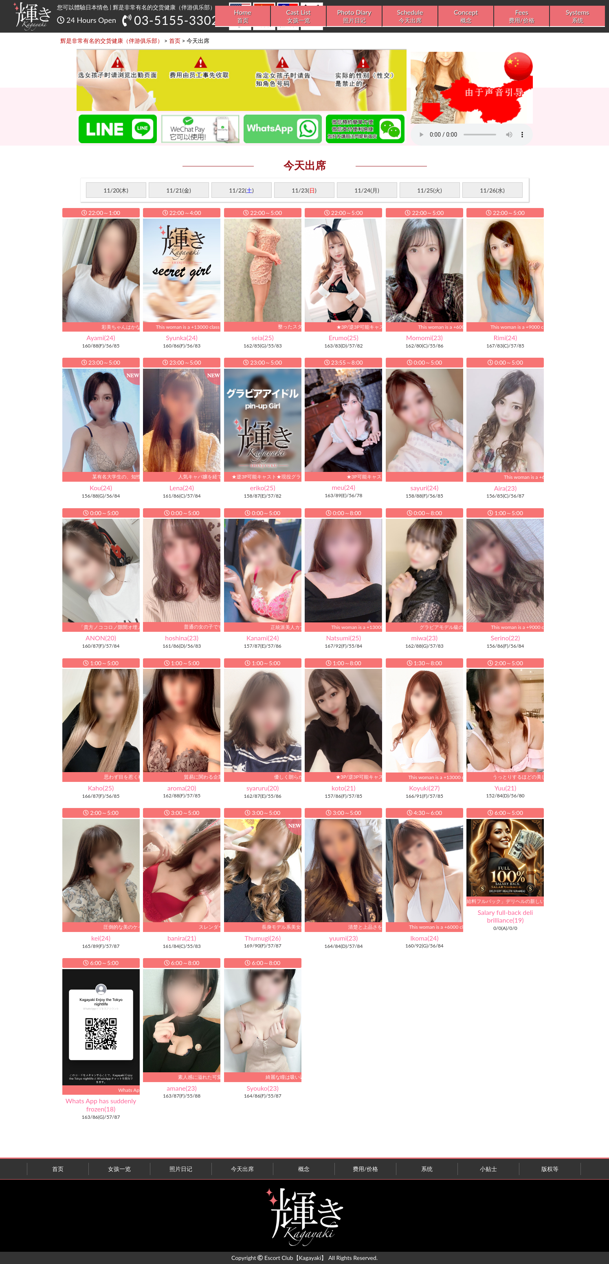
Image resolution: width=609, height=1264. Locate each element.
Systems (577, 16)
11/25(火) (429, 190)
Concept (465, 16)
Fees (521, 16)
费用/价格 (365, 1168)
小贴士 (488, 1168)
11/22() (241, 190)
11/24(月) (366, 190)
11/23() (304, 190)
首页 (58, 1168)
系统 (427, 1168)
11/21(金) (178, 190)
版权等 (549, 1168)
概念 (304, 1168)
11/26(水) (492, 190)
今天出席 (242, 1168)
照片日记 (180, 1168)
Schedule (410, 16)
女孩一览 (119, 1168)
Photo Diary (354, 16)
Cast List (298, 16)
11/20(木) (115, 190)
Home (242, 16)
